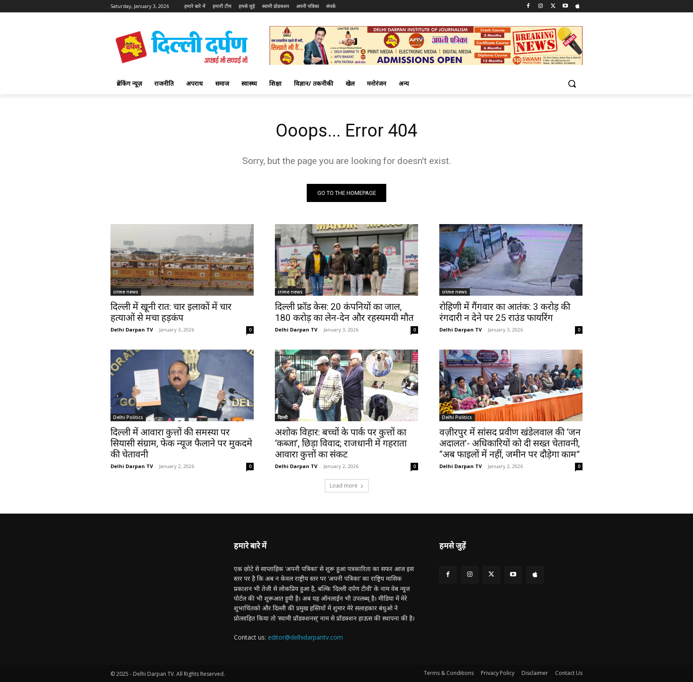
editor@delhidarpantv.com (305, 637)
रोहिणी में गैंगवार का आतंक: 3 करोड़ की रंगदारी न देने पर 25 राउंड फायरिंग (504, 312)
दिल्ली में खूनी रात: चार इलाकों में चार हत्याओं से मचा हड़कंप (171, 312)
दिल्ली (283, 417)
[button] (572, 83)
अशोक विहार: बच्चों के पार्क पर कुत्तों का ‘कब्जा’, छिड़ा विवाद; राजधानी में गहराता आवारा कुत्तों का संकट (341, 443)
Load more (347, 485)
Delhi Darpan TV (131, 329)
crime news (125, 292)
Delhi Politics (128, 417)
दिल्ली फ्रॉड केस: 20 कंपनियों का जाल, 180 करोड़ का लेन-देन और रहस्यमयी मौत (344, 312)
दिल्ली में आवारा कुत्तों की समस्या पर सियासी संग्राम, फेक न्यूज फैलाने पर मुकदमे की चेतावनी (181, 443)
